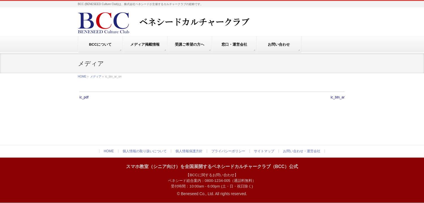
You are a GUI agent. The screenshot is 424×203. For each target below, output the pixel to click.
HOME (82, 76)
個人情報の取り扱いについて (145, 151)
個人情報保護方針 (189, 151)
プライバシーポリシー (228, 151)
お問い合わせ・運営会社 (301, 151)
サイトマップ (264, 151)
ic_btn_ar (337, 97)
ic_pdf (83, 97)
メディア (95, 76)
